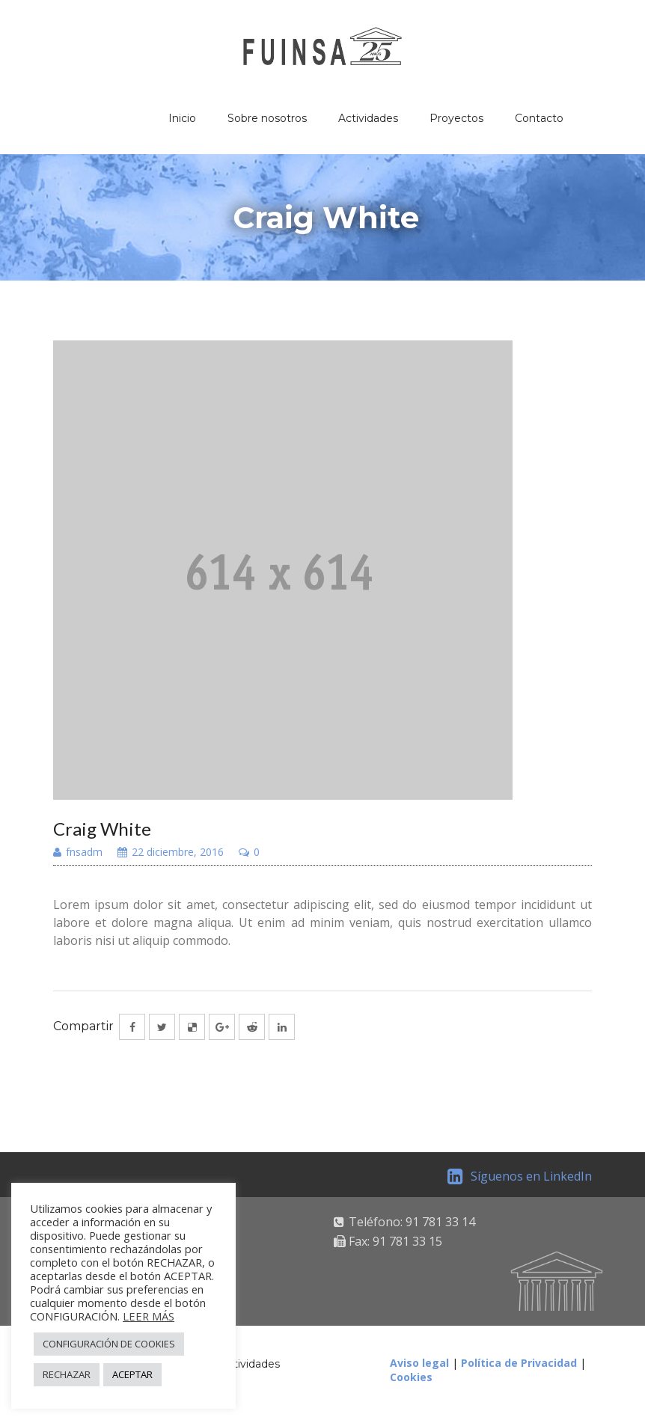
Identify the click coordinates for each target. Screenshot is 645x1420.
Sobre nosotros (267, 118)
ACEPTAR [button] (132, 1374)
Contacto (539, 118)
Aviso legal (419, 1363)
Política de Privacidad (519, 1363)
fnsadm (78, 853)
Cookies (411, 1377)
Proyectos (456, 118)
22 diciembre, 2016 (170, 853)
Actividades (368, 118)
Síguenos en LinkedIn (519, 1176)
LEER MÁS (148, 1316)
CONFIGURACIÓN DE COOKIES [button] (109, 1343)
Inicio (182, 118)
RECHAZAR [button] (67, 1374)
